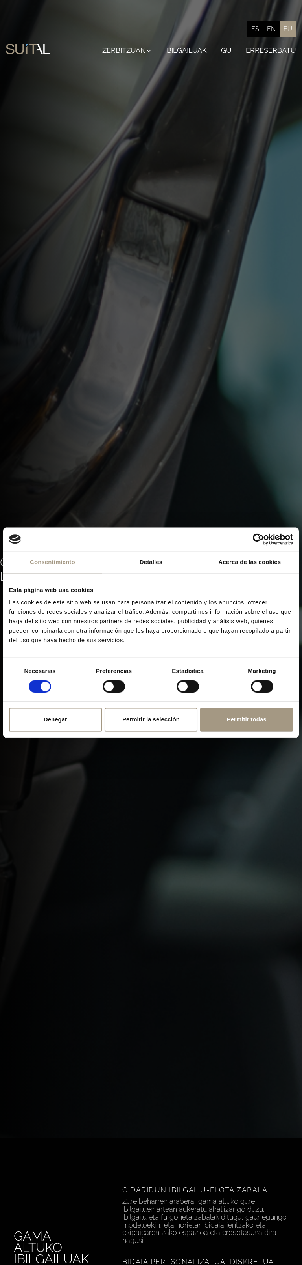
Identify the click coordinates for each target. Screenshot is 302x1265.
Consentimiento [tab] (52, 562)
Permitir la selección (151, 719)
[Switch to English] (271, 29)
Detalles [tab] (151, 562)
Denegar (55, 719)
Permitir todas (247, 719)
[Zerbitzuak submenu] (149, 51)
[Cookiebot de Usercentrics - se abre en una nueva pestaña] (258, 539)
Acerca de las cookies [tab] (249, 562)
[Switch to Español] (255, 29)
